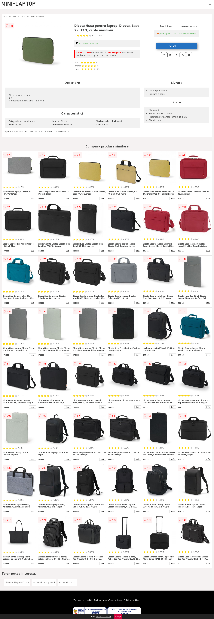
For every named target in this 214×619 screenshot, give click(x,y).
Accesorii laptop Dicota (34, 16)
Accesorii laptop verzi (44, 582)
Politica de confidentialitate (108, 600)
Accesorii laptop (13, 16)
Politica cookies (131, 600)
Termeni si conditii (83, 600)
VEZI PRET (176, 46)
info (32, 198)
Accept (118, 616)
